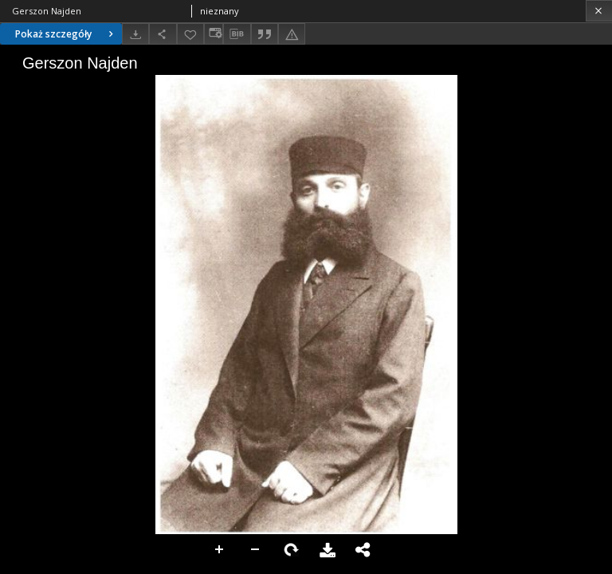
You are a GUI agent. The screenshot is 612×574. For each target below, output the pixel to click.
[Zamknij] (599, 11)
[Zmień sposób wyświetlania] (213, 34)
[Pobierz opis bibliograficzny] (236, 34)
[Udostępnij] (162, 34)
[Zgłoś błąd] (291, 34)
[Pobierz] (135, 34)
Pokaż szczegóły (66, 34)
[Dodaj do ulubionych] (190, 34)
